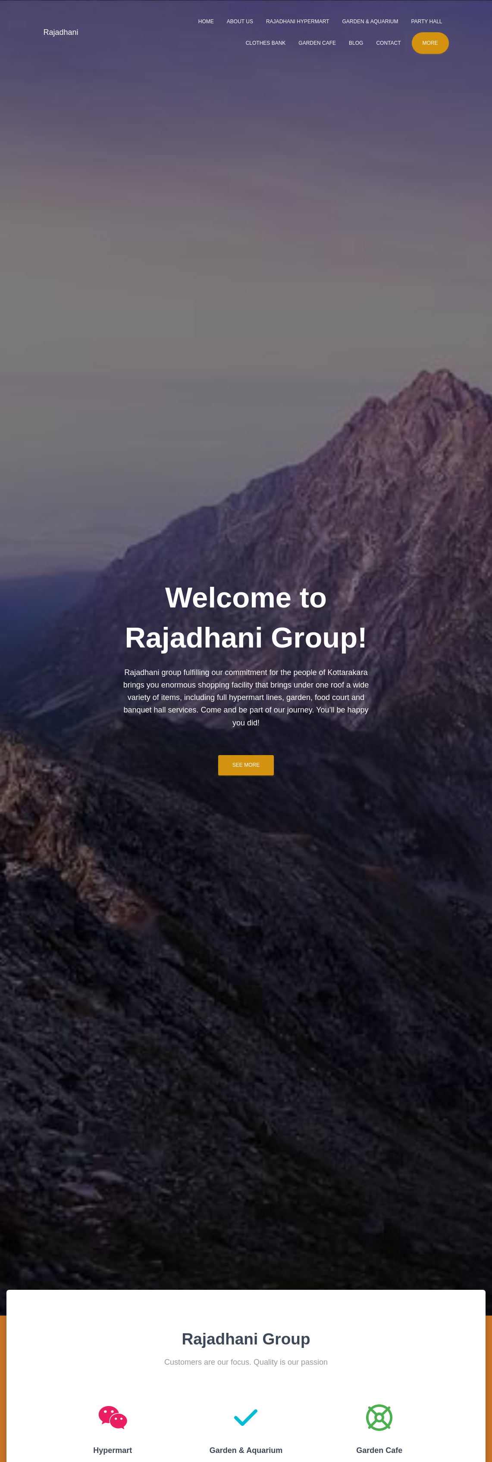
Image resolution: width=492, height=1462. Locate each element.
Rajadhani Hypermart (297, 22)
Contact (388, 43)
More (430, 43)
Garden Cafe (317, 43)
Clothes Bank (266, 43)
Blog (356, 43)
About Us (240, 22)
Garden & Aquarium (370, 22)
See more (246, 765)
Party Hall (426, 22)
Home (206, 22)
